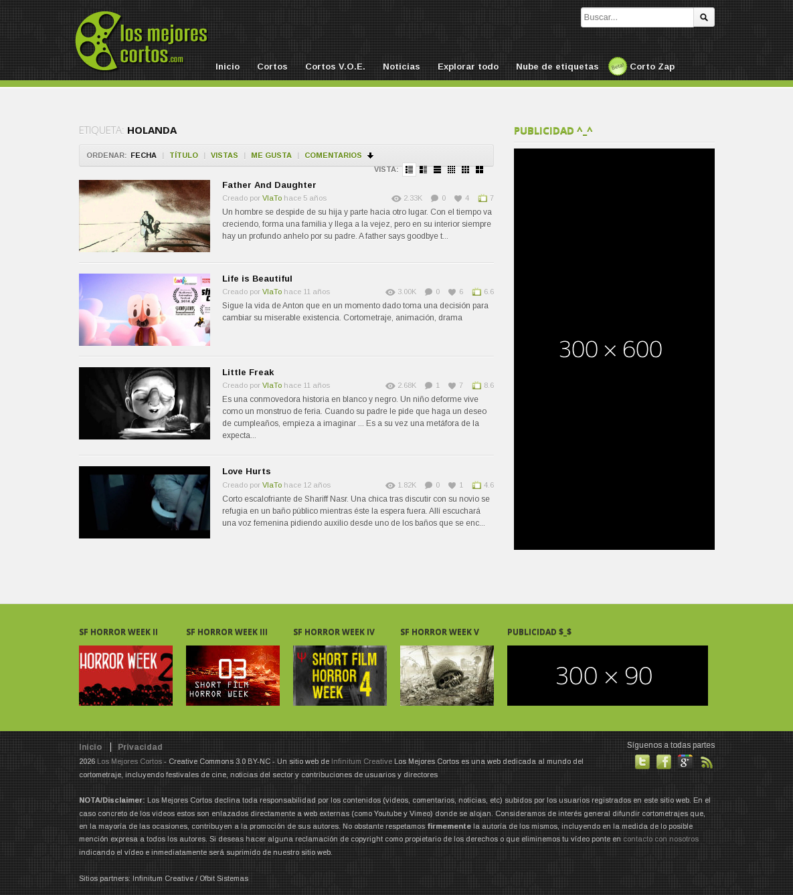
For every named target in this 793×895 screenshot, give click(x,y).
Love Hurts (246, 471)
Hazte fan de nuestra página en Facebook (664, 762)
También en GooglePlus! (685, 762)
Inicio (227, 67)
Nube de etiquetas (557, 67)
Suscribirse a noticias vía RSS (707, 762)
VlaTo (272, 198)
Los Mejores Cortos (129, 761)
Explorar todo (468, 67)
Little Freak (248, 372)
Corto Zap (652, 67)
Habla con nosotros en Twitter (642, 762)
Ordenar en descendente (371, 155)
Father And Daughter (269, 185)
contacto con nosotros (661, 839)
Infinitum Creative (361, 761)
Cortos (272, 67)
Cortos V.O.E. (335, 67)
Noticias (401, 67)
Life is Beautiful (257, 279)
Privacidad (140, 747)
